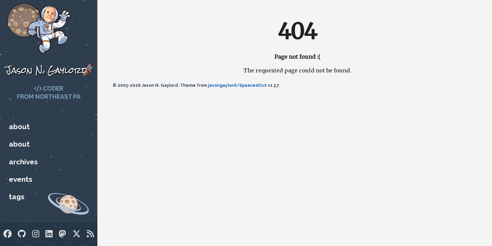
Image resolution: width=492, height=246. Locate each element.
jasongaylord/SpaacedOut (237, 85)
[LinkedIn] (49, 234)
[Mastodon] (62, 234)
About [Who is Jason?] (19, 126)
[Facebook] (7, 234)
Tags (16, 196)
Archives (23, 162)
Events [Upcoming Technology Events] (20, 179)
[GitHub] (22, 234)
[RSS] (90, 234)
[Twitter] (76, 234)
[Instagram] (35, 234)
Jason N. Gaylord (46, 70)
